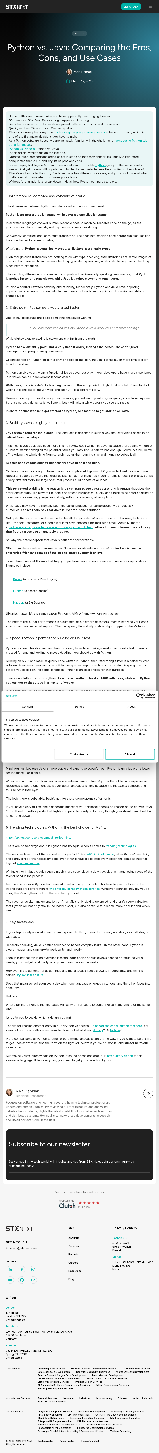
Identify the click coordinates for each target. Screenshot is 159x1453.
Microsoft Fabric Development (132, 1372)
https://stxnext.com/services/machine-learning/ (38, 837)
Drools (17, 579)
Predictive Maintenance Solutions (105, 1424)
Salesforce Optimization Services (95, 1427)
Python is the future (30, 975)
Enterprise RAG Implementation (55, 1421)
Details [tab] (79, 706)
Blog (71, 1279)
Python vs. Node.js (22, 149)
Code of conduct (90, 1441)
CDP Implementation (79, 1414)
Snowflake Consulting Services (93, 1372)
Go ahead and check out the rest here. (116, 1026)
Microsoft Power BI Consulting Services (59, 1424)
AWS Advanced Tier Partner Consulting (107, 1378)
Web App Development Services (55, 1388)
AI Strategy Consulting (50, 1414)
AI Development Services (51, 1368)
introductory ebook (119, 1056)
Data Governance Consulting (125, 1418)
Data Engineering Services (136, 1368)
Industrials (85, 1398)
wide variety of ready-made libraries (74, 889)
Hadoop (18, 602)
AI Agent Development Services (55, 1411)
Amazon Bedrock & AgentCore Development (62, 1375)
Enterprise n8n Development (107, 1375)
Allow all (129, 754)
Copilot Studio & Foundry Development (59, 1378)
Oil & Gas (122, 1398)
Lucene (18, 591)
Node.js (98, 1030)
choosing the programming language (82, 132)
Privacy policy (67, 1441)
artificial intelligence (100, 854)
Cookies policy (46, 1441)
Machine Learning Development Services (93, 1368)
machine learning (29, 863)
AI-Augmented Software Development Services (64, 1385)
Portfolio (73, 1254)
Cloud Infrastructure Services (54, 1381)
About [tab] (132, 706)
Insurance (68, 1398)
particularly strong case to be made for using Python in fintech (50, 527)
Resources (74, 1270)
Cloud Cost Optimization (51, 1418)
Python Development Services (112, 1385)
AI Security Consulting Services (128, 1411)
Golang (115, 1030)
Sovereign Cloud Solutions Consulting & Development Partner (71, 1431)
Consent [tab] (27, 706)
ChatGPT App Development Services (115, 1414)
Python (100, 165)
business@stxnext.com (21, 1248)
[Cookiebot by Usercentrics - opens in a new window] (139, 696)
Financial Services (47, 1398)
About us (73, 1238)
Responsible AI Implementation (54, 1427)
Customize (79, 754)
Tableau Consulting (120, 1431)
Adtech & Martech (143, 1398)
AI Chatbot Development (91, 1411)
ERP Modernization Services (92, 1421)
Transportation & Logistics (52, 1401)
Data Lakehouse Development (54, 1372)
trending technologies (121, 846)
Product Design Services (88, 1381)
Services (73, 1246)
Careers (73, 1262)
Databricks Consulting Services (87, 1418)
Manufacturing (104, 1398)
